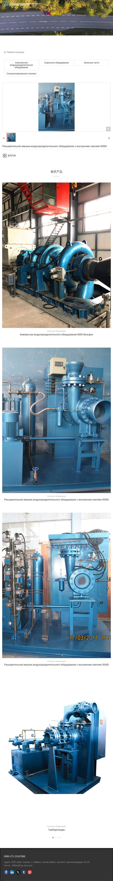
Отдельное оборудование (56, 62)
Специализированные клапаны (21, 73)
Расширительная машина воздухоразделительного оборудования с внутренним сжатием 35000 (56, 664)
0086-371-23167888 (14, 856)
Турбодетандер (56, 830)
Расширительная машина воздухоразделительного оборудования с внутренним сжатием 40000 (56, 499)
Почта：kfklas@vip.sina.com (18, 865)
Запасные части (91, 62)
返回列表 (12, 155)
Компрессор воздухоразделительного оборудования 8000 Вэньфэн (56, 334)
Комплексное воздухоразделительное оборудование (21, 65)
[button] (53, 837)
